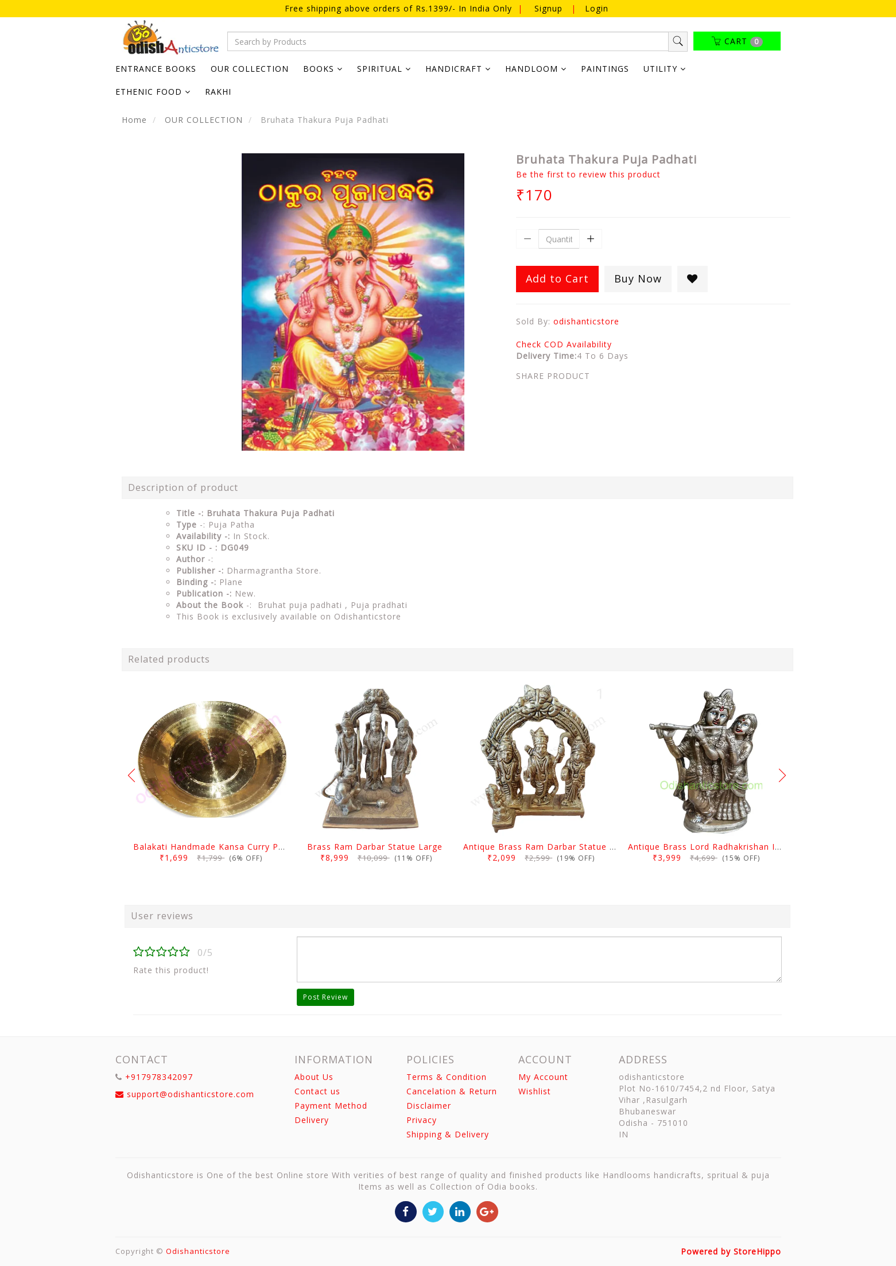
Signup (548, 8)
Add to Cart (557, 278)
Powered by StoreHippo (731, 1251)
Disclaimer (428, 1105)
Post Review (325, 997)
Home (134, 119)
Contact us (317, 1091)
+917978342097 (159, 1076)
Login (596, 8)
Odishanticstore (198, 1251)
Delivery (311, 1119)
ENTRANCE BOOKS (155, 68)
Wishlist (534, 1091)
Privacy (421, 1119)
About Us (313, 1076)
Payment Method (330, 1105)
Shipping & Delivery (447, 1134)
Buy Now (638, 278)
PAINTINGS (605, 68)
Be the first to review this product (588, 174)
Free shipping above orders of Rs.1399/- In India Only (400, 8)
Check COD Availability (564, 344)
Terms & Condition (446, 1076)
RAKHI (218, 91)
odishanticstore (586, 321)
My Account (543, 1076)
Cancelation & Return (451, 1091)
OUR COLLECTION (250, 68)
